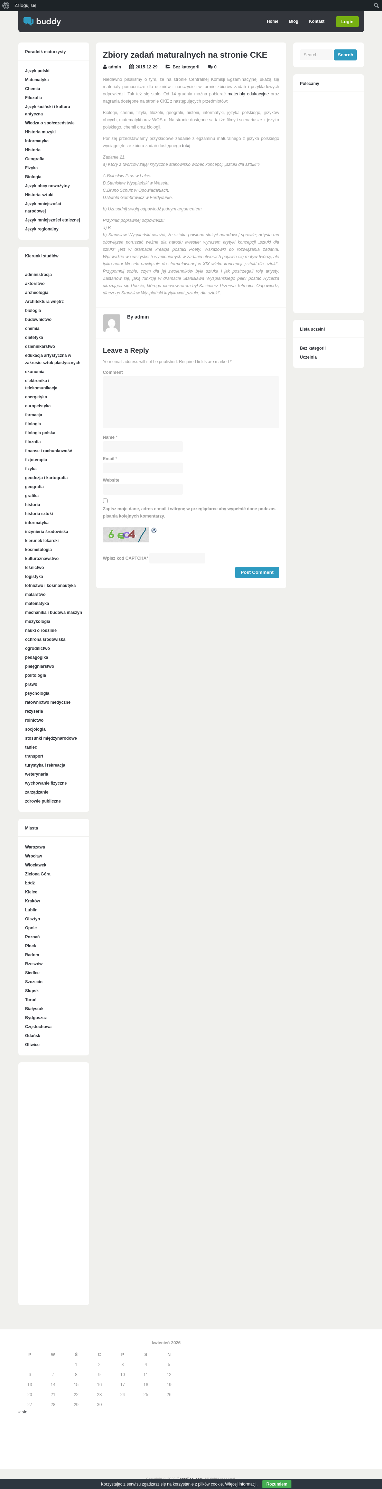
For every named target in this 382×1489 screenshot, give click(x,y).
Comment (113, 372)
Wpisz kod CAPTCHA (125, 558)
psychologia (37, 693)
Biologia (33, 176)
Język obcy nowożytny (47, 185)
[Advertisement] (53, 1187)
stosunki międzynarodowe (51, 738)
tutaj (186, 145)
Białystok (34, 1008)
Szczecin (34, 981)
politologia (35, 675)
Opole (31, 928)
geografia (34, 486)
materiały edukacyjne (248, 94)
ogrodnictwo (37, 648)
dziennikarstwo (40, 346)
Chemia (32, 88)
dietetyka (34, 337)
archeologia (36, 292)
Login (347, 21)
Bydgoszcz (36, 1017)
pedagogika (36, 657)
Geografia (35, 159)
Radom (32, 954)
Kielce (31, 892)
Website (111, 480)
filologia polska (40, 432)
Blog (293, 21)
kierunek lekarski (42, 540)
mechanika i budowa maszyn (53, 612)
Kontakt (316, 21)
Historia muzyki (40, 132)
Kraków (32, 901)
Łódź (30, 883)
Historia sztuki (39, 194)
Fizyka (31, 167)
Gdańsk (32, 1035)
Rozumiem (277, 1484)
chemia (32, 328)
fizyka (31, 468)
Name (109, 437)
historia (32, 504)
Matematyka (37, 79)
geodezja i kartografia (46, 477)
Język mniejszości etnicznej (52, 220)
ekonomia (35, 371)
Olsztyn (32, 919)
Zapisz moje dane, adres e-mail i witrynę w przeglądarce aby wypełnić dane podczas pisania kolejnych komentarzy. (189, 512)
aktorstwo (35, 283)
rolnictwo (34, 720)
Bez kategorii (186, 67)
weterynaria (36, 774)
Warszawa (35, 847)
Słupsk (32, 990)
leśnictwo (34, 567)
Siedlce (32, 972)
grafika (32, 495)
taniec (31, 747)
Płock (30, 945)
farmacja (33, 414)
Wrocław (33, 856)
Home (272, 21)
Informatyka (37, 141)
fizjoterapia (36, 459)
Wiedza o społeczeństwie (50, 123)
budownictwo (38, 319)
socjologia (35, 729)
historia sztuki (39, 513)
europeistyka (38, 406)
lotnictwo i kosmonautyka (50, 585)
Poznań (32, 937)
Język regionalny (42, 229)
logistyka (34, 576)
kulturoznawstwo (42, 558)
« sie (22, 1412)
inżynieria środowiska (46, 531)
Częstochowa (38, 1026)
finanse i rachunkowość (48, 450)
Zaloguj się (25, 5)
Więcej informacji (241, 1484)
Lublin (31, 910)
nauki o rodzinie (41, 630)
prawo (31, 684)
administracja (38, 274)
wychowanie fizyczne (46, 783)
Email (108, 458)
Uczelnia (308, 357)
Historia (33, 150)
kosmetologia (38, 549)
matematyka (37, 603)
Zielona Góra (37, 874)
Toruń (31, 999)
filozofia (33, 441)
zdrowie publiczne (43, 801)
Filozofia (33, 97)
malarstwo (35, 594)
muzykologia (37, 621)
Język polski (37, 70)
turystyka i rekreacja (45, 765)
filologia (33, 423)
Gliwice (32, 1044)
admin (115, 67)
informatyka (37, 522)
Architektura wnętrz (44, 301)
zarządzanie (36, 792)
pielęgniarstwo (39, 666)
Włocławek (35, 865)
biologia (33, 310)
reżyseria (34, 711)
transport (34, 756)
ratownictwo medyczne (48, 702)
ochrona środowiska (45, 639)
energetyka (36, 397)
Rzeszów (34, 963)
